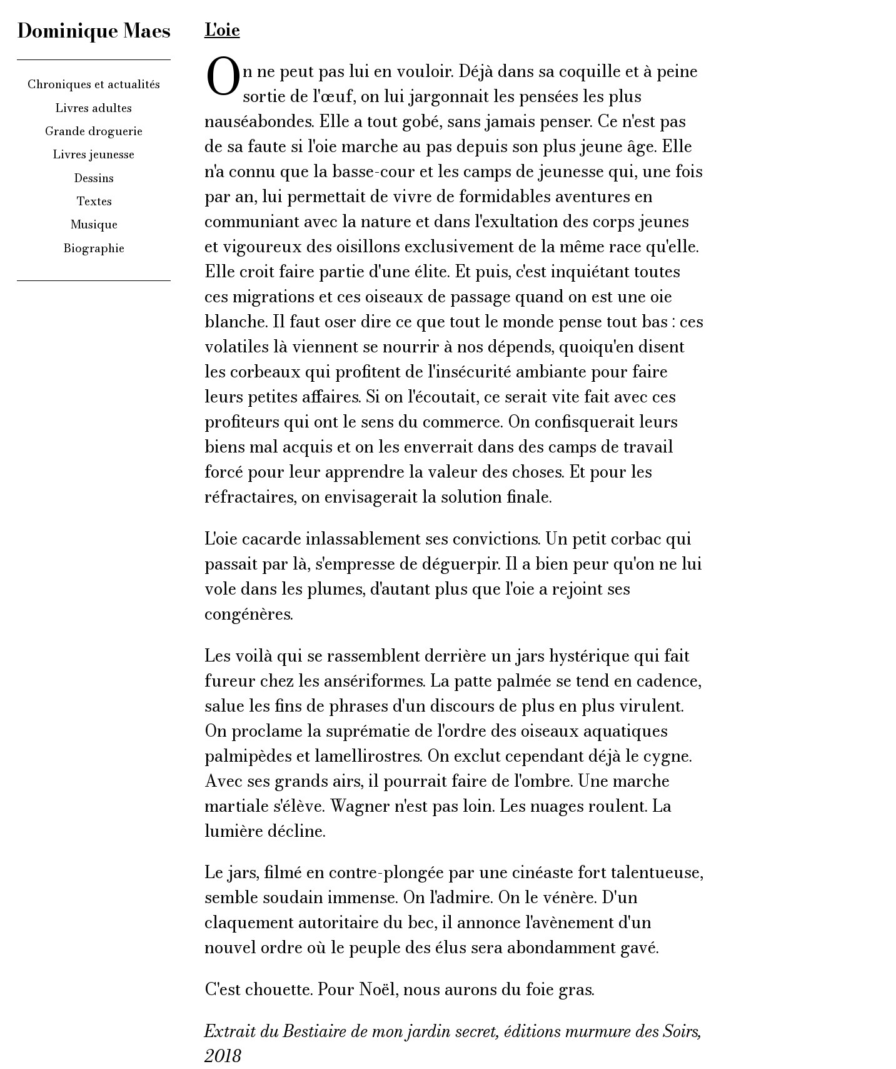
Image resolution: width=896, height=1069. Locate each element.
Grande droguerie (94, 131)
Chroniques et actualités (94, 84)
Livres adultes (94, 107)
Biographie (94, 248)
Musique (94, 224)
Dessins (94, 178)
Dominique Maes (94, 30)
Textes (94, 201)
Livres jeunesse (93, 154)
